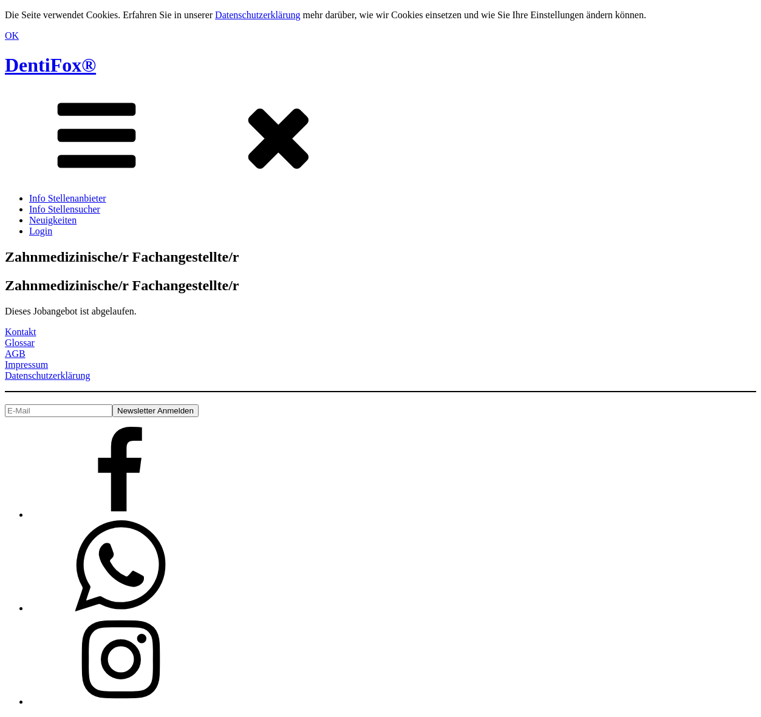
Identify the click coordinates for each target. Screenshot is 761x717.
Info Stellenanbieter (67, 198)
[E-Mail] (58, 410)
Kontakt (20, 332)
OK (12, 35)
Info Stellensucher (64, 209)
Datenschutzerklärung (257, 15)
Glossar (20, 343)
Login (40, 231)
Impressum (26, 364)
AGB (15, 353)
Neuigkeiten (53, 220)
